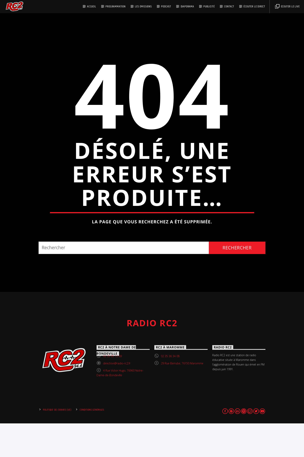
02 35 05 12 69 (112, 389)
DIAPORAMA (187, 6)
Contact (229, 6)
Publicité (209, 6)
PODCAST (166, 6)
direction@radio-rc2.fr (116, 397)
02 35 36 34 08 (170, 389)
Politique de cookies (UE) (57, 443)
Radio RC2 (152, 356)
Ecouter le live (287, 6)
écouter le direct (254, 6)
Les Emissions (143, 6)
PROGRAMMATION (115, 6)
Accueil (91, 6)
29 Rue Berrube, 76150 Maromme (182, 397)
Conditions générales (92, 443)
